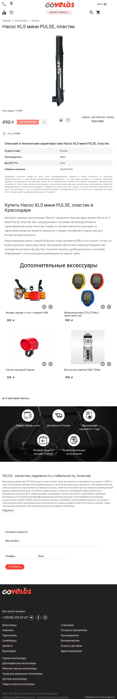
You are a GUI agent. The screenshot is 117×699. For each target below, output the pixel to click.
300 (19, 320)
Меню (101, 4)
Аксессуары (21, 20)
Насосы (35, 20)
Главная (6, 20)
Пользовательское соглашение (53, 697)
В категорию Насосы (15, 398)
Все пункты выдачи (13, 611)
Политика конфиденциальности (18, 697)
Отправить (15, 567)
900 (78, 320)
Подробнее (8, 510)
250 (15, 377)
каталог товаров (59, 12)
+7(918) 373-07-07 (15, 617)
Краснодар (97, 121)
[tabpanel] (58, 71)
